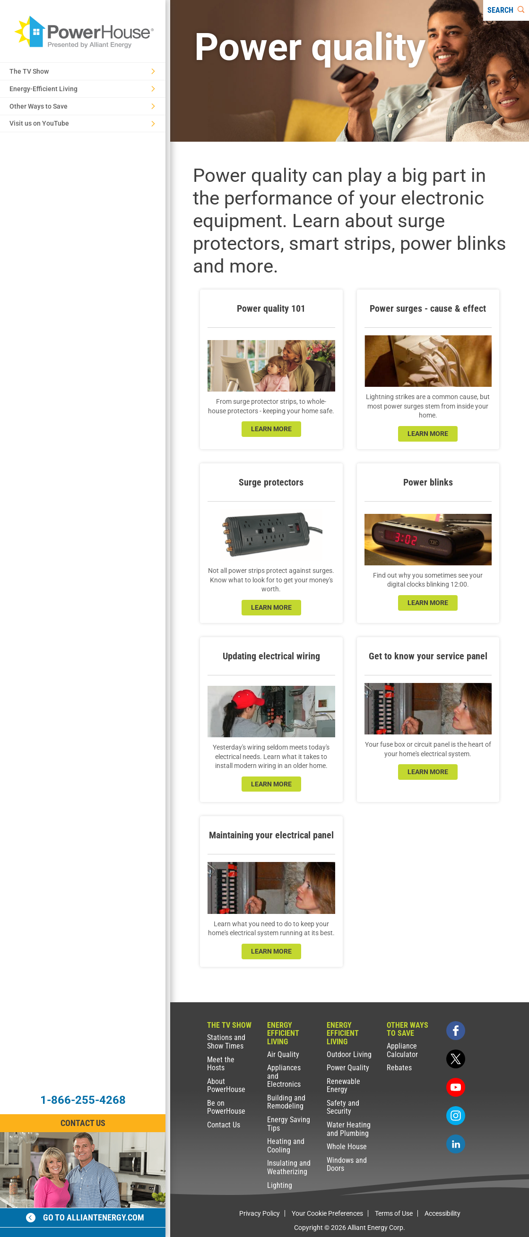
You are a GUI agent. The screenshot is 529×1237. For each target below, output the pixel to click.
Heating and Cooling (285, 1145)
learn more (271, 429)
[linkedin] (455, 1144)
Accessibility (442, 1213)
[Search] (506, 10)
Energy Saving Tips (288, 1124)
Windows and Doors (347, 1164)
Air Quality (283, 1054)
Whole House (347, 1146)
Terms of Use (394, 1213)
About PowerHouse (226, 1085)
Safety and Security (343, 1107)
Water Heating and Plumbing (349, 1129)
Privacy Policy (259, 1213)
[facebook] (455, 1030)
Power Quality (348, 1067)
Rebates (399, 1067)
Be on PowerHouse (226, 1107)
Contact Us (223, 1124)
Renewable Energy (343, 1085)
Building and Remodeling (286, 1102)
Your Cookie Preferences (327, 1213)
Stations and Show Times (226, 1041)
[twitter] (455, 1058)
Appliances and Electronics (284, 1076)
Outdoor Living (349, 1054)
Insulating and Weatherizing (289, 1167)
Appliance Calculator (402, 1050)
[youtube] (455, 1087)
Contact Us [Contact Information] (83, 1123)
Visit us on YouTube (82, 123)
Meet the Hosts (220, 1064)
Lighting (279, 1185)
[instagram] (455, 1115)
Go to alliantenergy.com (85, 1217)
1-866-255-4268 (83, 1100)
